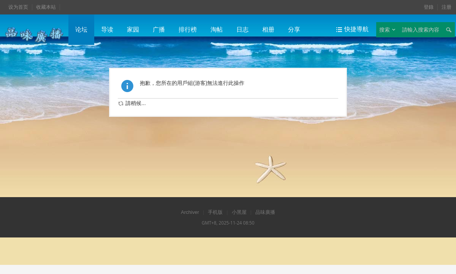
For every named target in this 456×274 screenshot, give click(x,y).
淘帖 (217, 29)
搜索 (384, 30)
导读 (107, 29)
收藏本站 (46, 7)
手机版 (215, 212)
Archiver (190, 212)
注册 (446, 7)
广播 (159, 29)
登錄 (429, 7)
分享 (294, 29)
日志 (242, 29)
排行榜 (188, 29)
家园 (133, 29)
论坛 (81, 29)
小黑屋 (239, 212)
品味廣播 (265, 212)
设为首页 (18, 7)
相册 (268, 29)
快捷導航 (356, 29)
